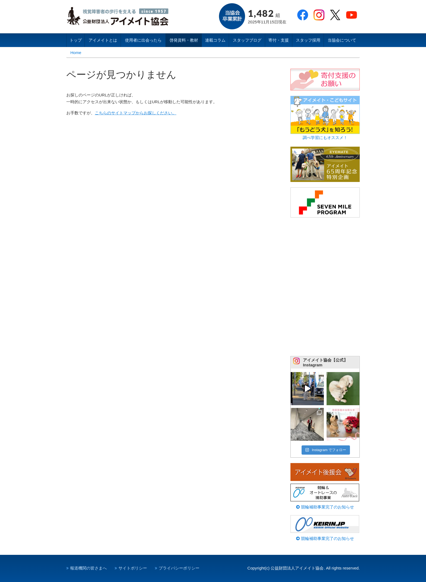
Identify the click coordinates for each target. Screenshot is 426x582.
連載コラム (215, 40)
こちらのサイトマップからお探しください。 (135, 113)
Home (75, 52)
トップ (76, 40)
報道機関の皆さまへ (88, 568)
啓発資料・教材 (184, 40)
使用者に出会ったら (143, 40)
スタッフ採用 (308, 40)
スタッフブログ (247, 40)
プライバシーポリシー (179, 568)
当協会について (342, 40)
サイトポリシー (132, 568)
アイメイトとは (103, 40)
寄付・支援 (278, 40)
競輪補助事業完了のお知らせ (325, 507)
